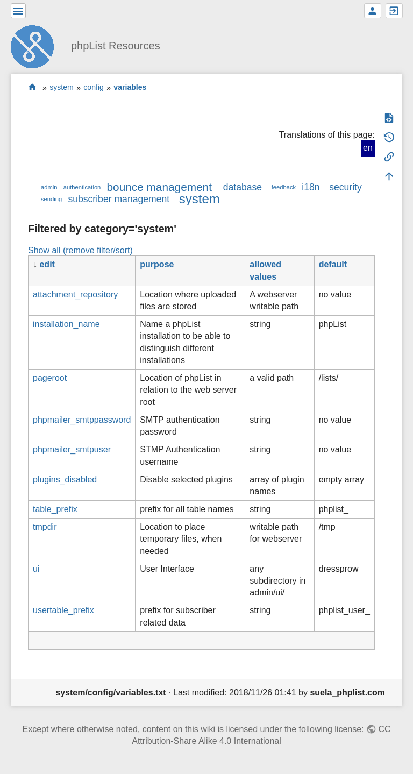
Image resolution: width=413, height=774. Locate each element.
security (345, 187)
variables (129, 87)
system (61, 87)
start (32, 87)
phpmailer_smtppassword (82, 419)
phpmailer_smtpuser (72, 449)
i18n (310, 187)
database (242, 187)
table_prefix (55, 509)
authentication (82, 187)
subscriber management (118, 199)
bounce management (159, 187)
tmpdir (44, 526)
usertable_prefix (63, 610)
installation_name (66, 324)
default (333, 264)
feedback (284, 187)
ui (36, 568)
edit (46, 264)
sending (51, 199)
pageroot (50, 377)
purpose (157, 264)
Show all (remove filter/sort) (80, 250)
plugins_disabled (65, 479)
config (93, 87)
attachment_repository (75, 294)
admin (49, 187)
